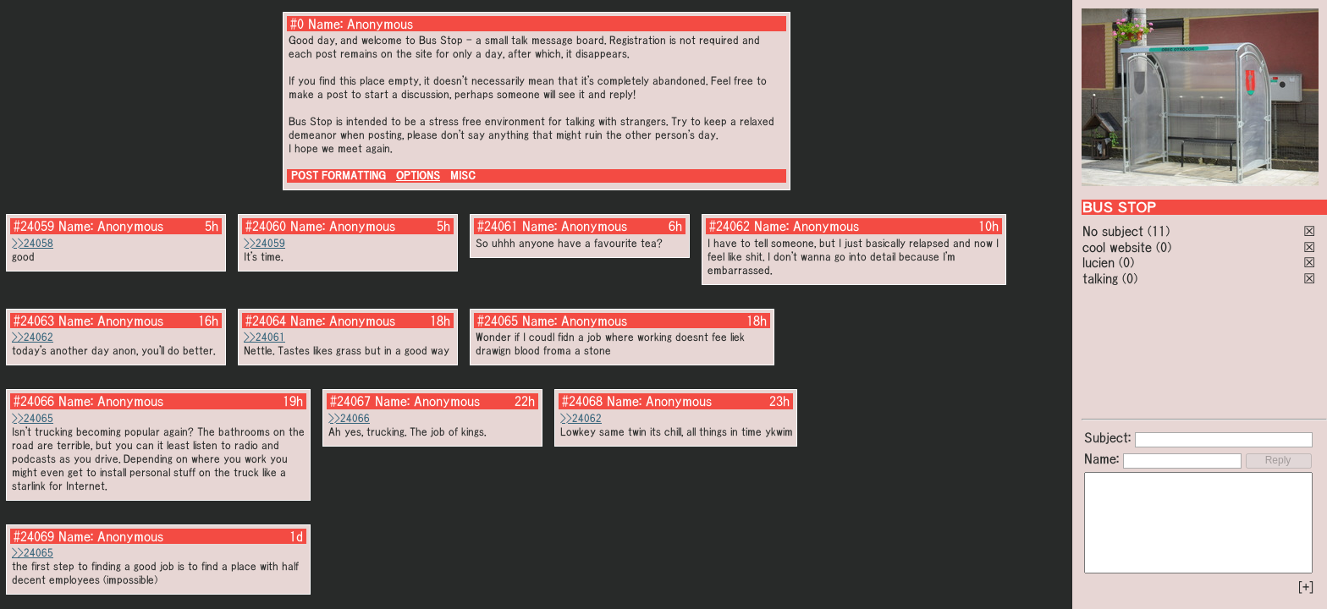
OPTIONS (418, 175)
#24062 (729, 226)
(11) (1159, 231)
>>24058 (32, 243)
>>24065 (32, 418)
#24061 (497, 226)
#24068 (582, 401)
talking (1100, 278)
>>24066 (349, 418)
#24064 (265, 320)
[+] (1305, 587)
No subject (1115, 231)
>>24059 (264, 243)
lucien (1098, 262)
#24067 (350, 401)
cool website (1117, 247)
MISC (463, 175)
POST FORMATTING (338, 175)
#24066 (34, 401)
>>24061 (264, 337)
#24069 (34, 536)
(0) (1163, 247)
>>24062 (32, 337)
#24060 (265, 226)
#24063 (34, 320)
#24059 (34, 226)
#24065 (497, 320)
